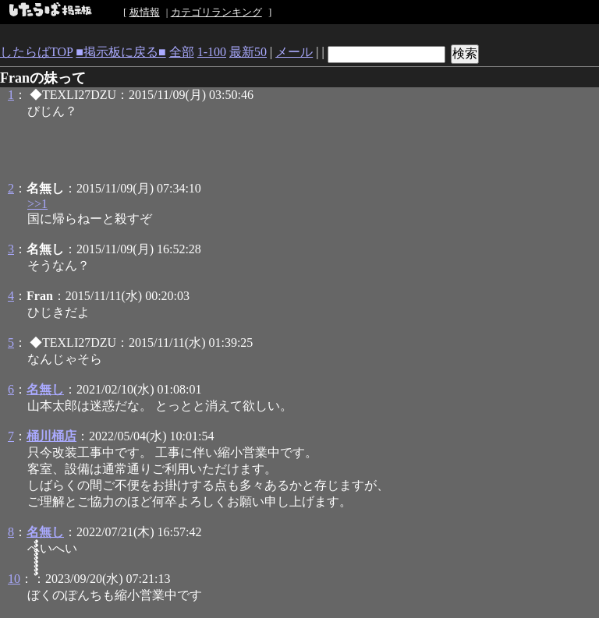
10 (14, 578)
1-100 (211, 51)
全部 (181, 51)
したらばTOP (36, 51)
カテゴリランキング (216, 12)
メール (294, 51)
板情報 (144, 12)
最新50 (248, 51)
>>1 (37, 203)
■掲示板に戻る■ (120, 51)
